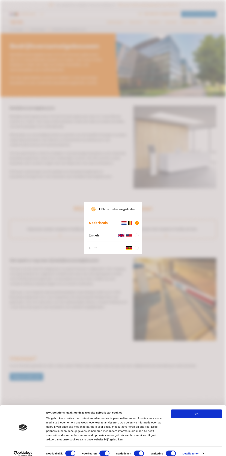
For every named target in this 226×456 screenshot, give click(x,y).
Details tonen (190, 449)
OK (197, 409)
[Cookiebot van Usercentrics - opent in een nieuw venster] (22, 449)
